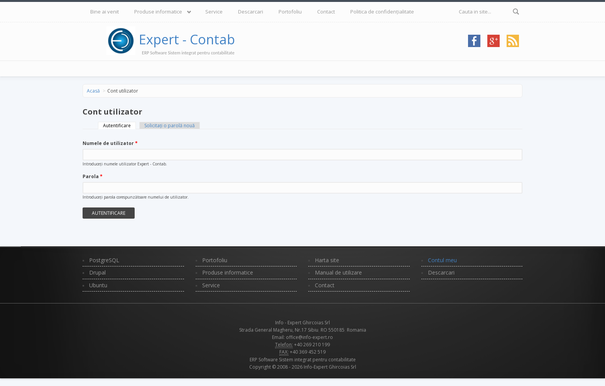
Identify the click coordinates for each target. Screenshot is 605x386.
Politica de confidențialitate (382, 11)
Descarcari (250, 11)
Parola (93, 176)
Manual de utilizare (338, 272)
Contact (326, 11)
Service (214, 11)
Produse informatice (158, 11)
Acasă (93, 91)
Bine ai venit (104, 11)
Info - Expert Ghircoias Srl (302, 322)
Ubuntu (98, 285)
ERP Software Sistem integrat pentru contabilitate (303, 359)
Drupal (97, 272)
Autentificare (119, 125)
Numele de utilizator (110, 143)
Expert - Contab (187, 39)
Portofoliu (290, 11)
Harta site (327, 260)
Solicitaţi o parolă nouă (169, 125)
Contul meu (442, 260)
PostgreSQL (104, 260)
